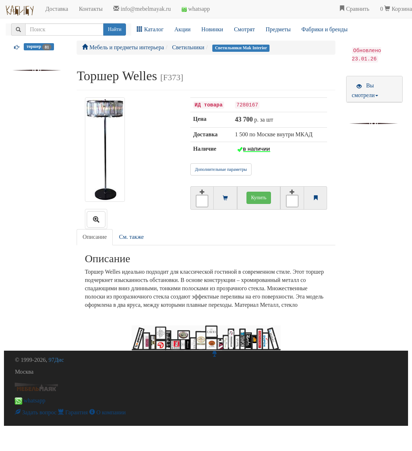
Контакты (91, 9)
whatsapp (196, 9)
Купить (259, 197)
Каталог (150, 29)
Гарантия (73, 412)
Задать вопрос (35, 412)
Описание (94, 237)
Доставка (56, 9)
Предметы (278, 29)
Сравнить (354, 9)
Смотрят (244, 29)
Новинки (212, 29)
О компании (107, 412)
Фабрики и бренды (325, 29)
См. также (131, 237)
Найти (114, 29)
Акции (183, 29)
